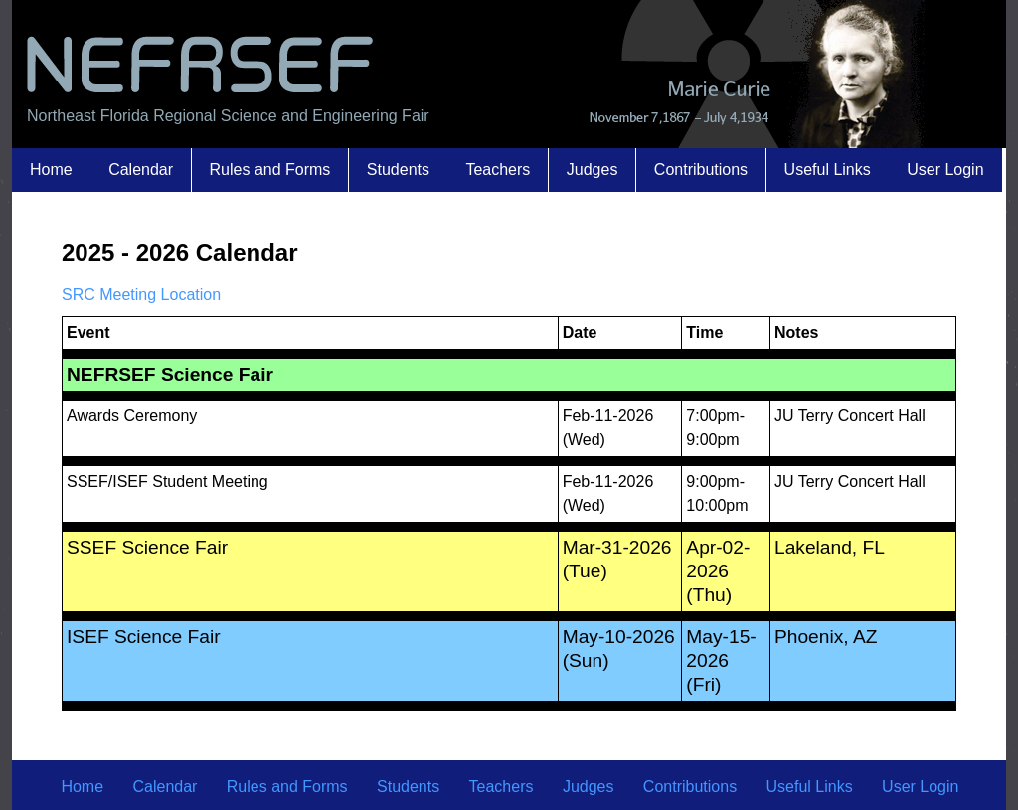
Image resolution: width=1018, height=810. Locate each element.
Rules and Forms (270, 169)
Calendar (140, 169)
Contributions (701, 169)
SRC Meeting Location (141, 294)
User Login (945, 169)
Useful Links (827, 169)
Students (398, 169)
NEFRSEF (198, 62)
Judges (592, 169)
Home (51, 169)
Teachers (497, 169)
